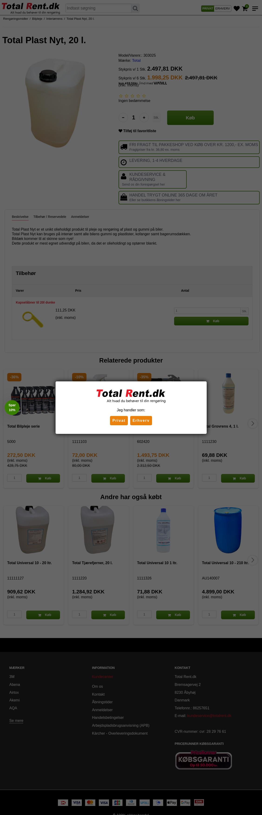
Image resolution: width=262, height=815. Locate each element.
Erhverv (141, 420)
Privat (118, 420)
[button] (12, 407)
